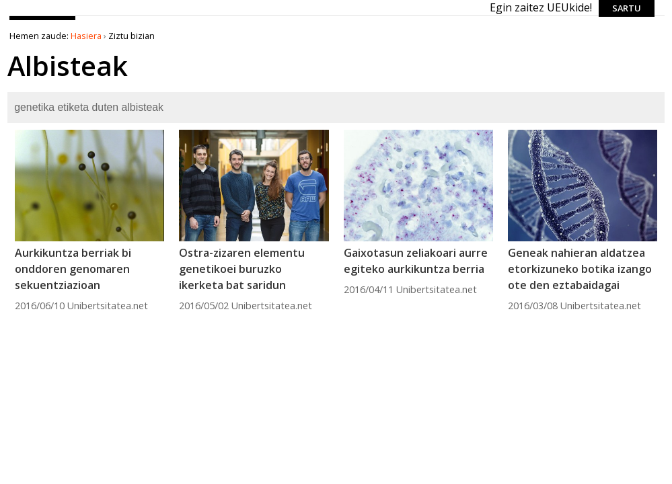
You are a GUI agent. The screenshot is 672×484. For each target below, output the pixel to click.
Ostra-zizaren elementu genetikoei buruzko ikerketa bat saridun (242, 268)
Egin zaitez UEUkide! (541, 7)
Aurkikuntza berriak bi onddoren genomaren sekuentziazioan (73, 268)
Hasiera (86, 36)
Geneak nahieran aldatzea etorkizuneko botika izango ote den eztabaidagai (580, 268)
